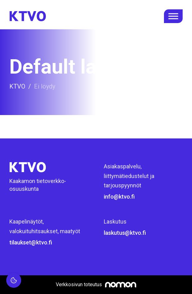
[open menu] (173, 16)
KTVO (17, 86)
